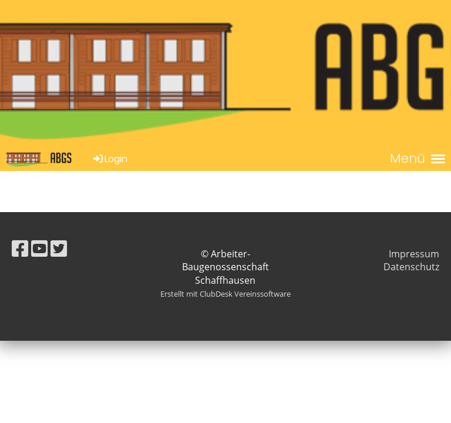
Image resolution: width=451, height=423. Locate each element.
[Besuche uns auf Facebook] (20, 248)
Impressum (414, 253)
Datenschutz (411, 266)
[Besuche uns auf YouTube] (39, 248)
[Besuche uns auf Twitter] (59, 248)
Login (109, 159)
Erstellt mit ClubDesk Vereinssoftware (225, 293)
